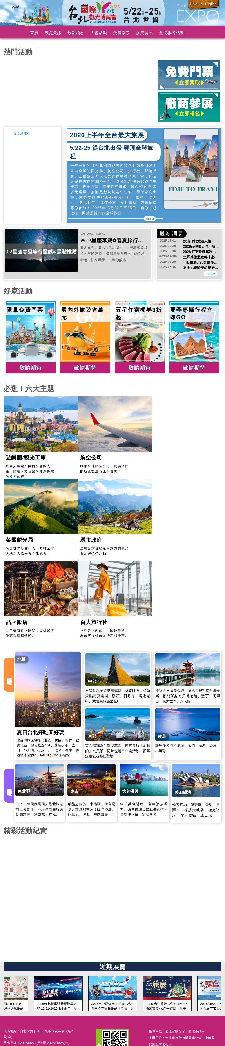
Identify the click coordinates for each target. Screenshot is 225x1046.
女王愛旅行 (22, 133)
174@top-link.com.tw (35, 970)
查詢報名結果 (171, 32)
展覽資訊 (53, 32)
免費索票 (121, 32)
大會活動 (98, 32)
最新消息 (75, 32)
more (150, 218)
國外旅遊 (9, 701)
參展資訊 (144, 32)
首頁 (34, 32)
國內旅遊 (9, 590)
